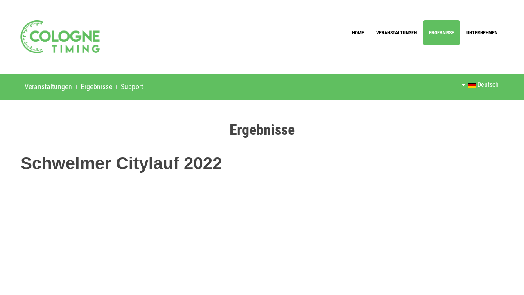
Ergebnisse (441, 33)
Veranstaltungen (396, 33)
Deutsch (480, 84)
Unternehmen (481, 33)
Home (358, 33)
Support (132, 86)
